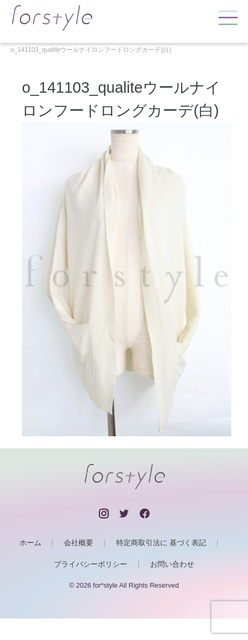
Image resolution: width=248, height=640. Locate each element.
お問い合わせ (172, 564)
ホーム (30, 542)
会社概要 (78, 542)
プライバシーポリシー (90, 564)
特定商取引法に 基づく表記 (161, 542)
